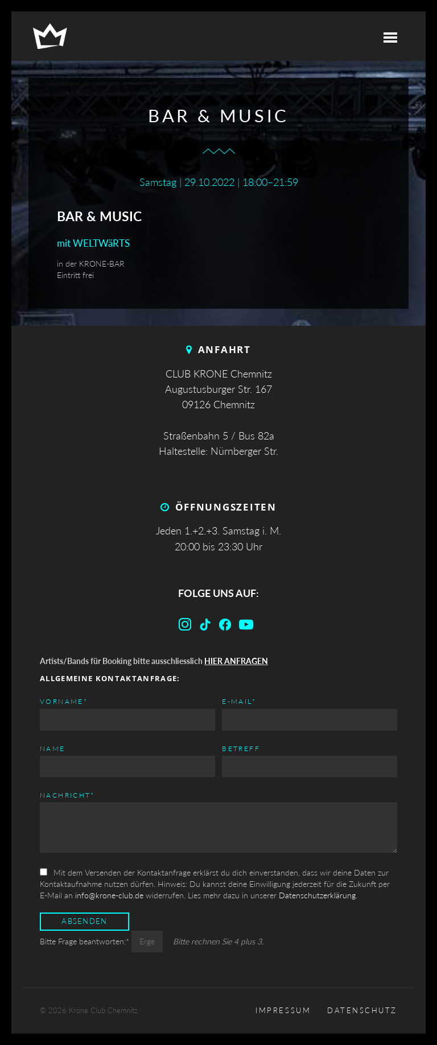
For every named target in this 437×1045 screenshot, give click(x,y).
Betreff (241, 748)
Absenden (84, 921)
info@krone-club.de (109, 895)
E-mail (239, 701)
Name (52, 748)
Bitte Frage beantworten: (85, 941)
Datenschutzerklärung (317, 895)
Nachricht (67, 794)
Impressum (283, 1010)
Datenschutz (362, 1010)
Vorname (64, 701)
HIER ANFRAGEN (236, 661)
